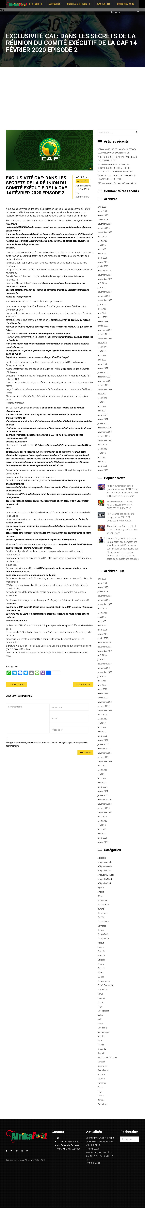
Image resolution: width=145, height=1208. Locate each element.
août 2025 (102, 236)
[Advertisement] (72, 98)
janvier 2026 (103, 219)
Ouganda (102, 1049)
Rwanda (101, 1053)
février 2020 (103, 470)
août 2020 (102, 445)
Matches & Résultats (79, 3)
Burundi (101, 909)
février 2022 (103, 368)
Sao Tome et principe (107, 1057)
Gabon (101, 964)
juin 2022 (102, 351)
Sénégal (101, 1062)
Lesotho (101, 998)
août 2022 (102, 343)
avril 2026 (102, 207)
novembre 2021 (105, 381)
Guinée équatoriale (106, 985)
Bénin (100, 896)
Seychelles (102, 1066)
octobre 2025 (104, 228)
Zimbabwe (102, 1104)
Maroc (101, 1023)
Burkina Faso (103, 904)
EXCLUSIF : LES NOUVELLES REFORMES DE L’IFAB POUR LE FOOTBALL (117, 177)
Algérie (101, 887)
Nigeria (101, 1045)
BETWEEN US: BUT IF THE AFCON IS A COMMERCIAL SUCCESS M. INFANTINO (120, 505)
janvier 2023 (103, 326)
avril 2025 (102, 253)
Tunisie (101, 1096)
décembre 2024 (104, 270)
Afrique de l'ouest (106, 875)
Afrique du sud (104, 883)
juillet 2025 (102, 241)
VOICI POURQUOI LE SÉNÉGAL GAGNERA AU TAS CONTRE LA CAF (117, 159)
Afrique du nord (105, 879)
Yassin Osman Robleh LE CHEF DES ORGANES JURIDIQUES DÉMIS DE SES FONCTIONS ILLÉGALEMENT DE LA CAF (115, 168)
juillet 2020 (102, 449)
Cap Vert (101, 917)
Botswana (102, 900)
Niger (100, 1040)
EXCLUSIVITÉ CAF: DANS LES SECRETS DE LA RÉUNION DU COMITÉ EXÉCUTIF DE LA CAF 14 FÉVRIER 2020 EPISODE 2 (36, 185)
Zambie (101, 1100)
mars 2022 (102, 364)
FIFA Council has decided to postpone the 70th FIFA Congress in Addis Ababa (121, 517)
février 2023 (103, 321)
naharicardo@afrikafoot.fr (69, 1140)
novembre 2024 (105, 275)
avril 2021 (102, 411)
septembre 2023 (105, 300)
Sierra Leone (103, 1070)
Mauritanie (102, 1028)
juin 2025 (102, 245)
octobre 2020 (104, 436)
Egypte (101, 947)
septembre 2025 (105, 232)
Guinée (101, 977)
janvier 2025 (103, 266)
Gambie (101, 968)
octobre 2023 (104, 296)
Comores (102, 926)
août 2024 (102, 283)
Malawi (101, 1015)
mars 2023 (102, 317)
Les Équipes (36, 3)
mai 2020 (102, 457)
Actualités (56, 3)
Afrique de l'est (104, 870)
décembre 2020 (104, 428)
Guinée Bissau (104, 981)
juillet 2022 (102, 347)
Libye (100, 1006)
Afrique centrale (105, 866)
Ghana (101, 972)
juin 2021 (102, 402)
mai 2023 (102, 309)
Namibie (101, 1036)
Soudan (101, 1079)
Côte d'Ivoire (103, 938)
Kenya (100, 994)
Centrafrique (103, 921)
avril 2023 (102, 313)
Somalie (101, 1074)
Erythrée (101, 951)
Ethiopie (101, 960)
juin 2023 (102, 304)
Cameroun (102, 913)
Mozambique (103, 1032)
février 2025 (103, 262)
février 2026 (103, 215)
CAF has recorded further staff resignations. (117, 183)
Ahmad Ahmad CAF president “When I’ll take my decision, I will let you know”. (122, 529)
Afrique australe (105, 862)
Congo (101, 930)
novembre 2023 (105, 292)
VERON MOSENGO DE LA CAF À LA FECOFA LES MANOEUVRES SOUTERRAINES (117, 151)
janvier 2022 (103, 372)
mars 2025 (102, 258)
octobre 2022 (104, 334)
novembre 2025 (105, 224)
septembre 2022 (105, 338)
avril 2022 (102, 360)
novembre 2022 (105, 330)
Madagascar (103, 1011)
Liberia (100, 1002)
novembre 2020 (105, 432)
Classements (105, 3)
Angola (101, 892)
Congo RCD (103, 934)
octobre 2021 (104, 385)
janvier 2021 (103, 423)
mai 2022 (102, 355)
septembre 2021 (105, 389)
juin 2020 (102, 453)
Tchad (100, 1087)
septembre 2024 (105, 279)
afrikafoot (85, 185)
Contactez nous (125, 3)
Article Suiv (83, 684)
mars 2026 (102, 211)
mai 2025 (102, 249)
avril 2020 (102, 462)
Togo (100, 1091)
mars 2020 (102, 466)
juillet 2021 (102, 398)
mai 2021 (102, 406)
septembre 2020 (105, 440)
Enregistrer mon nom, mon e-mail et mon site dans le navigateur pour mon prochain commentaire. (47, 744)
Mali (99, 1019)
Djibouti (101, 943)
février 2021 (103, 419)
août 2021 (102, 394)
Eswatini (101, 955)
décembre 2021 (104, 377)
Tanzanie (102, 1083)
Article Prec (16, 684)
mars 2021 (102, 415)
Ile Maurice (102, 989)
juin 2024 (102, 287)
